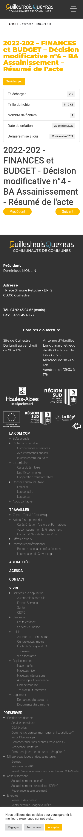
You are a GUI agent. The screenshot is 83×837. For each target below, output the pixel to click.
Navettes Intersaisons (31, 675)
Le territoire (20, 462)
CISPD (21, 612)
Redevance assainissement (29, 790)
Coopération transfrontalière (35, 477)
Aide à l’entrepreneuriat (27, 520)
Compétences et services (33, 448)
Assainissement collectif (27, 781)
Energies (12, 795)
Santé (21, 607)
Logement (19, 694)
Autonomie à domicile (31, 598)
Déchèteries (19, 727)
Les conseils (25, 491)
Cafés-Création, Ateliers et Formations (41, 524)
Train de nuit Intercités (31, 690)
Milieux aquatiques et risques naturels (31, 756)
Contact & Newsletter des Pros (37, 534)
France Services (27, 603)
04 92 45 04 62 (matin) (27, 310)
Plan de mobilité (27, 685)
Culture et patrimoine (30, 641)
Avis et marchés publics (32, 453)
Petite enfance (26, 622)
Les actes (23, 496)
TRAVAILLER (19, 510)
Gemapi (16, 761)
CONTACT (17, 579)
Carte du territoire (28, 467)
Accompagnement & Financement (39, 529)
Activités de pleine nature (33, 637)
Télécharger (14, 81)
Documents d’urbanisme (33, 704)
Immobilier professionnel (29, 544)
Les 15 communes (29, 472)
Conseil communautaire (28, 482)
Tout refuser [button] (34, 827)
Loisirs (17, 632)
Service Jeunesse (28, 627)
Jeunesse (19, 617)
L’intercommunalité (25, 443)
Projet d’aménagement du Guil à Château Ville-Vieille (44, 771)
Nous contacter (23, 501)
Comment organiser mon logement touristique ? (42, 732)
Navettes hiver (26, 670)
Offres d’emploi (22, 539)
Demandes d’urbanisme (32, 699)
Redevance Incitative (24, 747)
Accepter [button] (53, 827)
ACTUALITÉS (19, 562)
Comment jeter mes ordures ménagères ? (38, 752)
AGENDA (16, 571)
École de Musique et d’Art (33, 646)
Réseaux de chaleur (24, 800)
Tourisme (23, 651)
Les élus (22, 487)
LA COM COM (20, 433)
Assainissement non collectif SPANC (34, 785)
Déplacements (22, 661)
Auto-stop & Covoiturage (33, 680)
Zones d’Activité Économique (31, 515)
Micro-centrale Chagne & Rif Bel (31, 805)
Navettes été (25, 665)
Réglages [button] (13, 827)
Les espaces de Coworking (34, 553)
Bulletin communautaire (32, 458)
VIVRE (14, 588)
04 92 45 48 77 (23, 315)
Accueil (14, 24)
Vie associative (26, 656)
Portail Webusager (23, 737)
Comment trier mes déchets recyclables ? (38, 742)
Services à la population (28, 593)
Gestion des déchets (20, 718)
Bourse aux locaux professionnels (39, 549)
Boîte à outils (21, 438)
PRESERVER (12, 713)
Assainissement (17, 776)
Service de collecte (23, 723)
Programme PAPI (22, 766)
